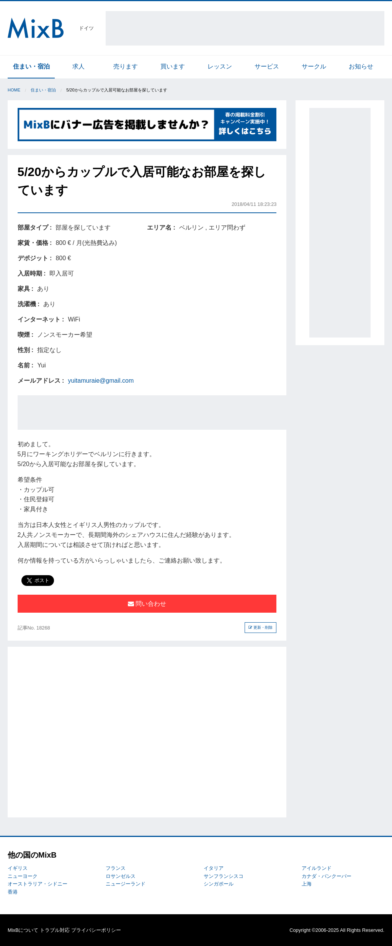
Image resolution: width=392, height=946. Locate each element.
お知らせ (361, 66)
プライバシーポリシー (96, 930)
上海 (307, 884)
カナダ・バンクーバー (326, 876)
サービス (267, 66)
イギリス (18, 868)
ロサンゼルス (121, 876)
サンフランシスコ (223, 876)
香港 (13, 892)
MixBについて (23, 930)
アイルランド (317, 868)
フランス (116, 868)
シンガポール (219, 884)
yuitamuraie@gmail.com (101, 380)
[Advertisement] (245, 28)
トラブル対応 (55, 930)
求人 (78, 66)
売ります (125, 66)
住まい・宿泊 (31, 66)
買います (172, 66)
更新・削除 (260, 627)
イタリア (214, 868)
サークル (314, 66)
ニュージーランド (125, 884)
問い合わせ (147, 603)
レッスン (219, 66)
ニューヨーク (23, 876)
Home (14, 90)
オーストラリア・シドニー (37, 884)
